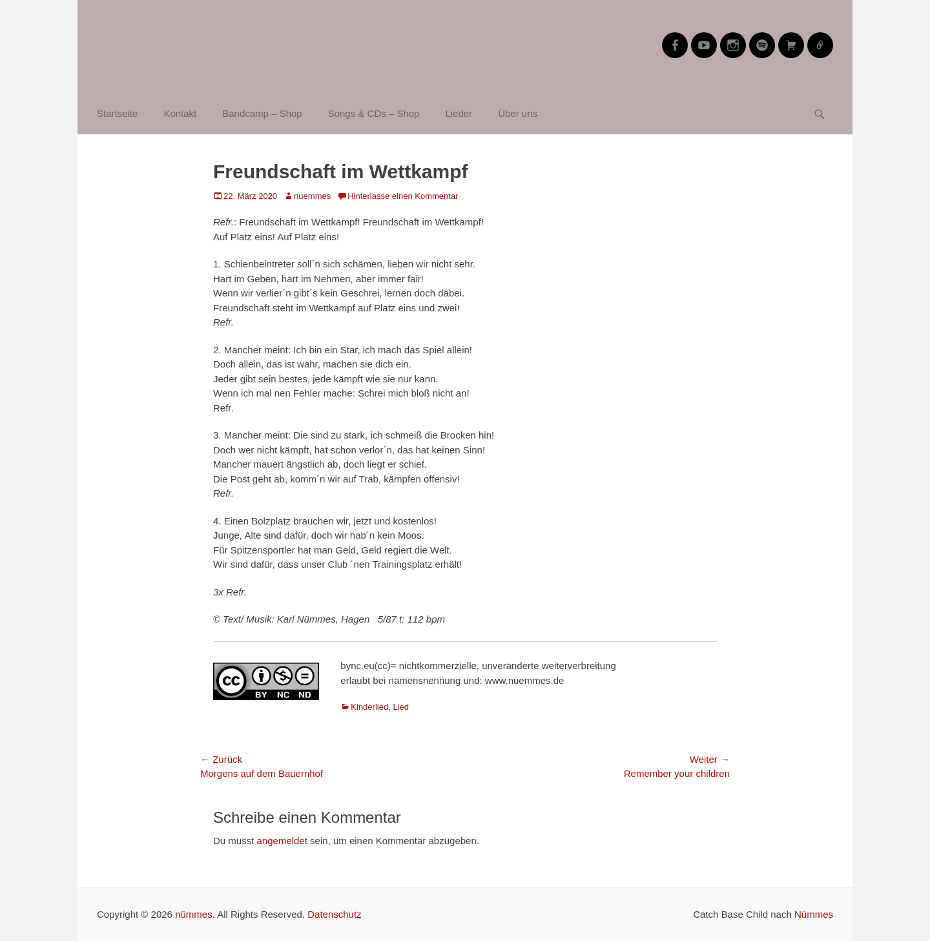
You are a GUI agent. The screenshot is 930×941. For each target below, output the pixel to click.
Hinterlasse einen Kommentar (402, 196)
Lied (401, 707)
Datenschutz (334, 914)
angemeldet (282, 840)
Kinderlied (369, 707)
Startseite (117, 113)
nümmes (193, 914)
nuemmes (312, 196)
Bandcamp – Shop (262, 113)
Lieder (458, 113)
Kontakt (179, 113)
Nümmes (813, 914)
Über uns (517, 113)
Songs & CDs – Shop (374, 113)
